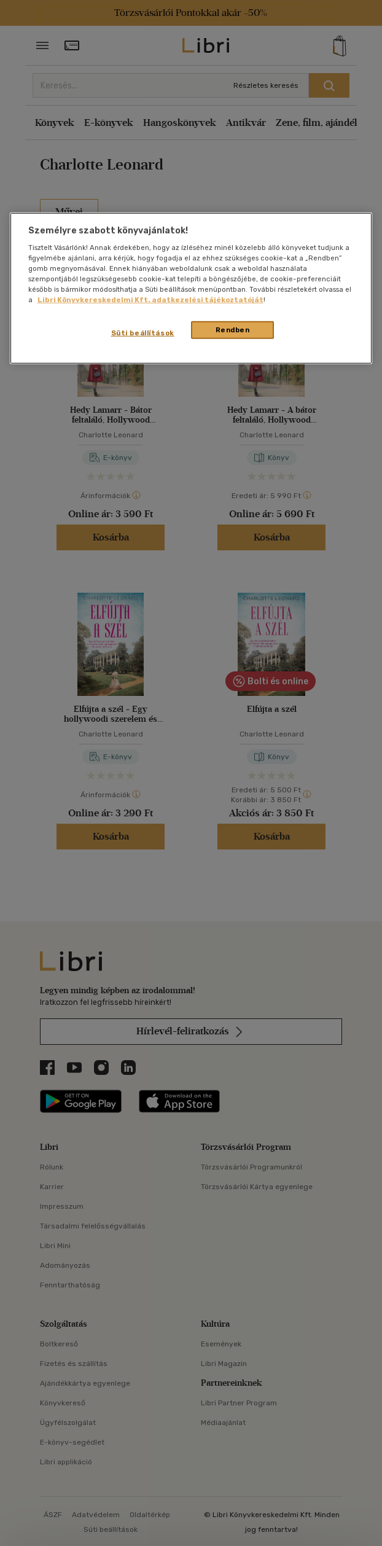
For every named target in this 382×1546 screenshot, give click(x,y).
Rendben (233, 329)
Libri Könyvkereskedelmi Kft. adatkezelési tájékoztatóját (150, 299)
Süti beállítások (142, 332)
